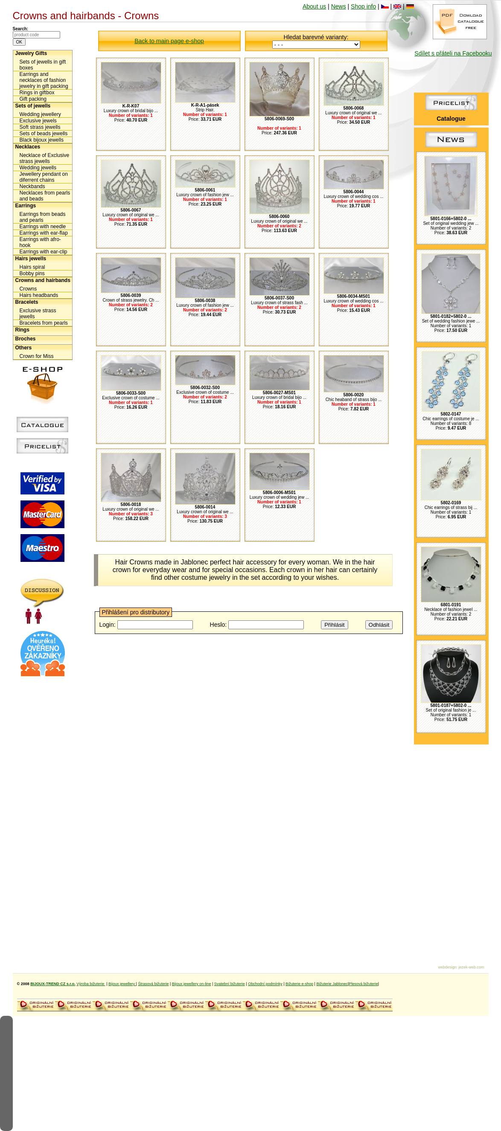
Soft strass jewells (40, 127)
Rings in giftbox (37, 93)
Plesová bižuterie (363, 984)
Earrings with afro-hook (40, 242)
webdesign (447, 967)
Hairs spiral (32, 267)
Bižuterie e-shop (299, 984)
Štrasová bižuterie (153, 984)
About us (314, 6)
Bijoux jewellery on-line (191, 984)
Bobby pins (32, 273)
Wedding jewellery (40, 114)
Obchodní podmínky (265, 984)
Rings (22, 330)
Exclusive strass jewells (38, 314)
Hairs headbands (39, 295)
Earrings (25, 206)
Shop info (363, 6)
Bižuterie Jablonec (332, 984)
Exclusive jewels (38, 121)
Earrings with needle (43, 227)
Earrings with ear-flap (44, 233)
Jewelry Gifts (31, 53)
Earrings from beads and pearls (43, 217)
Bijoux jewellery (122, 984)
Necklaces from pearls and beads (45, 196)
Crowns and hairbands (42, 280)
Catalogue (451, 118)
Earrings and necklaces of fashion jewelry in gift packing (44, 80)
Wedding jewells (38, 168)
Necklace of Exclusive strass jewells (45, 158)
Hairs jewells (31, 259)
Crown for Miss (37, 356)
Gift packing (33, 99)
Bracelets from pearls (44, 323)
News (338, 6)
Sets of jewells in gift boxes (43, 65)
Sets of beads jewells (44, 134)
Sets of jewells (33, 106)
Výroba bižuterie (90, 984)
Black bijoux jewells (42, 140)
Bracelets (26, 302)
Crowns (28, 289)
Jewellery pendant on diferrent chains (44, 177)
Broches (25, 339)
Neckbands (32, 186)
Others (23, 348)
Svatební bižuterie (229, 984)
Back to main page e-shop (169, 41)
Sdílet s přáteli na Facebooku (453, 53)
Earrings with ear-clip (43, 252)
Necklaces (28, 147)
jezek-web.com (471, 967)
